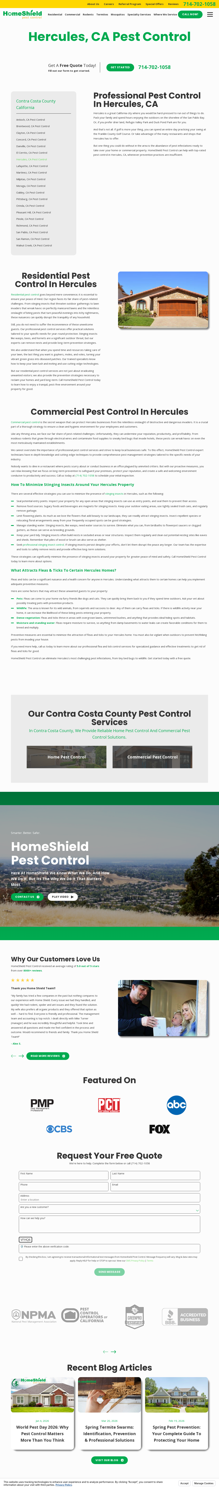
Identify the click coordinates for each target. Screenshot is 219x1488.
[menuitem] (43, 119)
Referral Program (130, 4)
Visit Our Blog (109, 1448)
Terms (150, 1260)
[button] (63, 897)
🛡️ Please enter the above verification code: (44, 1246)
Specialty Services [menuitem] (139, 14)
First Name (26, 1173)
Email (115, 1184)
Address (24, 1195)
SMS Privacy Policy (135, 1260)
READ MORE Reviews (32, 1056)
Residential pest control (25, 294)
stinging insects (114, 493)
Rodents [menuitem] (88, 14)
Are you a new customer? (34, 1207)
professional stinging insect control (43, 544)
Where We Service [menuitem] (165, 14)
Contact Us (27, 897)
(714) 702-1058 (84, 475)
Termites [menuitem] (102, 14)
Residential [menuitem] (55, 14)
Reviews (173, 4)
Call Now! (190, 14)
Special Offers (155, 4)
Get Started (120, 67)
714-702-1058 (199, 4)
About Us (93, 4)
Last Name (118, 1173)
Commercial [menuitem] (72, 14)
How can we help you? (32, 1218)
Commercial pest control (25, 422)
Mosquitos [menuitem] (118, 14)
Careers (109, 4)
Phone (24, 1184)
